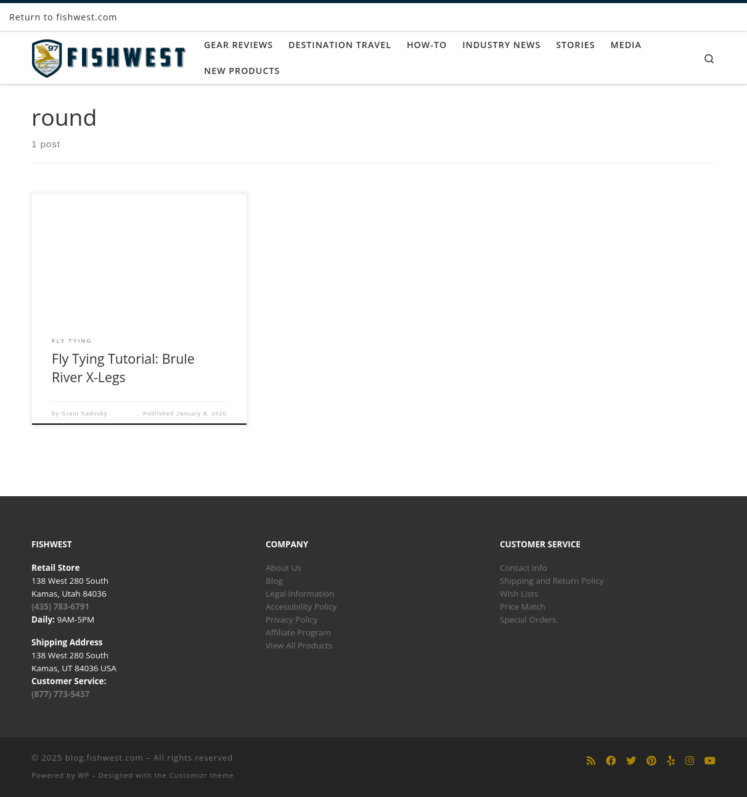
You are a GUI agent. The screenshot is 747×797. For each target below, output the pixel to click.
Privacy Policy (291, 619)
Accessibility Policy (301, 606)
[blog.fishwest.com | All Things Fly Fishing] (108, 56)
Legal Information (300, 593)
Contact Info (523, 567)
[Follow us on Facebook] (611, 761)
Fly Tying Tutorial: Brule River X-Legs (123, 367)
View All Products (299, 645)
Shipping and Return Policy (551, 580)
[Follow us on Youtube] (710, 761)
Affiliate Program (298, 632)
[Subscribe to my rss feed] (591, 761)
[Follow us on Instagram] (689, 761)
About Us (283, 567)
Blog (274, 580)
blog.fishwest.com (104, 757)
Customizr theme (201, 775)
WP (83, 775)
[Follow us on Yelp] (671, 761)
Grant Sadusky (85, 414)
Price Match (522, 606)
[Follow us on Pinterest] (651, 761)
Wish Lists (519, 593)
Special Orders (528, 619)
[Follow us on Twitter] (631, 761)
